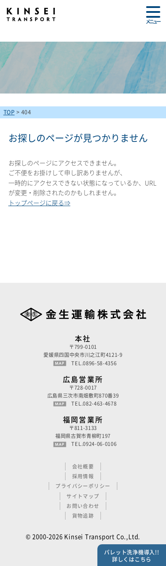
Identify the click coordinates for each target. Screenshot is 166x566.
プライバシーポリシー (83, 486)
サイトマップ (83, 496)
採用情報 (83, 476)
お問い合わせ (83, 506)
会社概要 (83, 466)
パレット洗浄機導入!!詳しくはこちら (131, 555)
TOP (9, 112)
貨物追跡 (83, 515)
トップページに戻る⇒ (39, 202)
